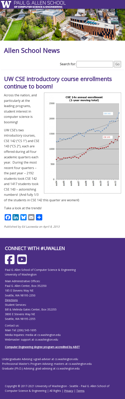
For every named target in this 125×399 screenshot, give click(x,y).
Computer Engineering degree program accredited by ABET (42, 347)
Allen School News (32, 50)
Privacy (68, 391)
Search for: (68, 64)
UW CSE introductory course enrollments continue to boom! (58, 82)
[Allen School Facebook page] (10, 262)
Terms (80, 391)
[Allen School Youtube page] (23, 262)
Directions (11, 300)
